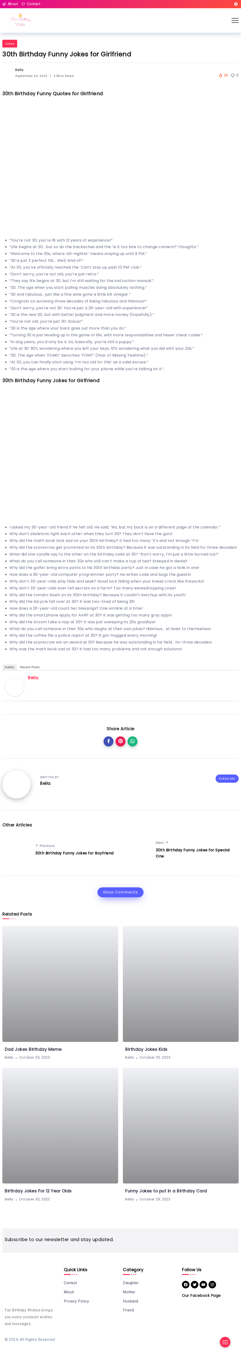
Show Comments (120, 892)
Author (9, 667)
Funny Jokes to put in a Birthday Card (166, 1191)
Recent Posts (30, 667)
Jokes (10, 44)
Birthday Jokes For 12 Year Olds (38, 1191)
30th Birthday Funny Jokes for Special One (193, 853)
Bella (19, 70)
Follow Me (227, 779)
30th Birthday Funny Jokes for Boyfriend (74, 853)
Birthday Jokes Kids (146, 1049)
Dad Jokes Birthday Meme (33, 1049)
